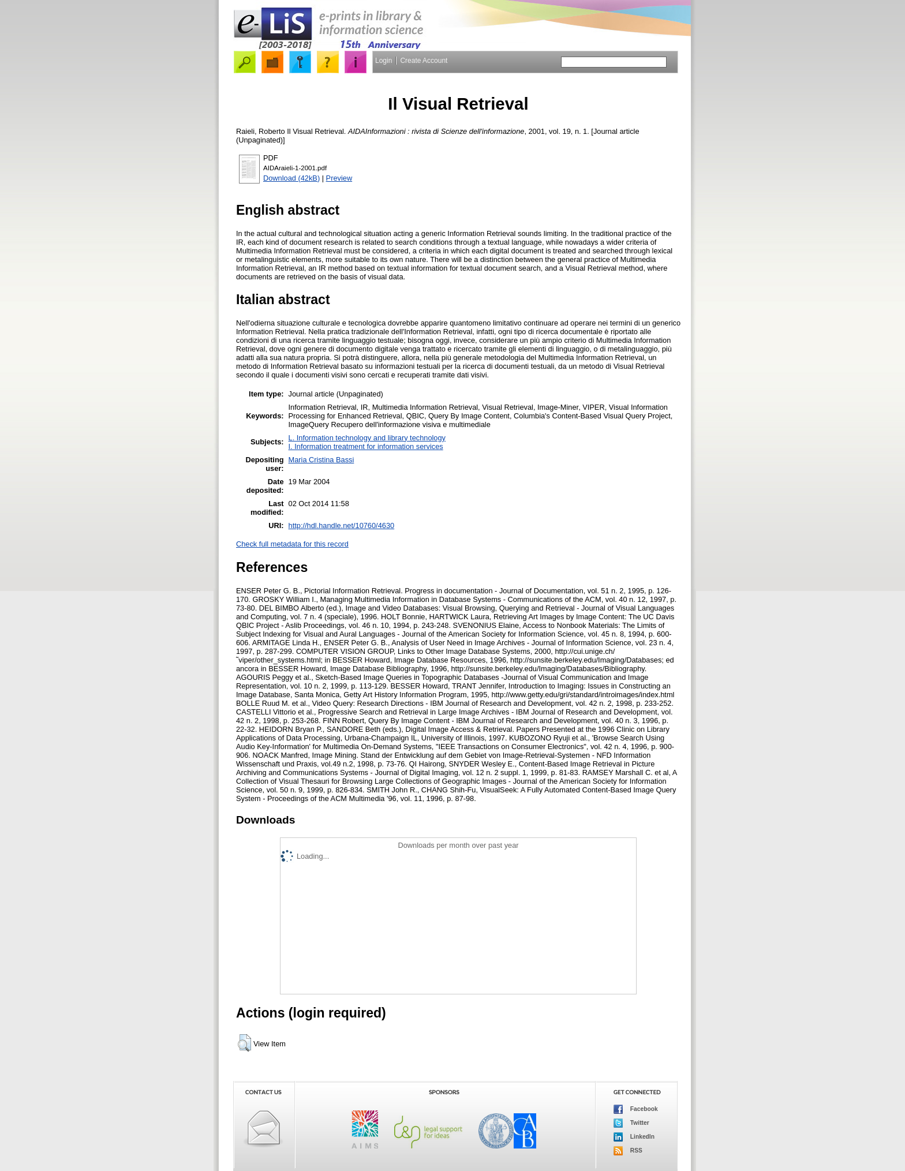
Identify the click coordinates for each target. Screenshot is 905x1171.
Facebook (636, 1109)
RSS (628, 1150)
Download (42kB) (291, 178)
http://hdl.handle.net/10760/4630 (342, 525)
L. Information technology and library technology (367, 437)
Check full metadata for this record (292, 544)
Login (383, 61)
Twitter (631, 1123)
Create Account (423, 61)
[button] (244, 1043)
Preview (339, 178)
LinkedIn (634, 1137)
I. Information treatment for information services (366, 446)
